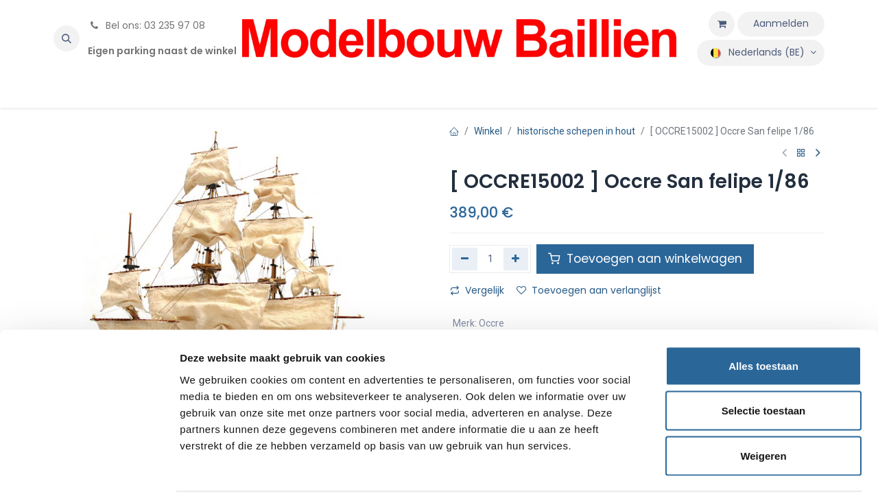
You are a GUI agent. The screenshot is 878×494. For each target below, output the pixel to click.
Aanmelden (781, 23)
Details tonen (741, 467)
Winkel (488, 131)
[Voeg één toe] (516, 259)
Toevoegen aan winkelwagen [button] (645, 258)
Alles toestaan (763, 314)
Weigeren (763, 404)
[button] (67, 38)
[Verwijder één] (464, 259)
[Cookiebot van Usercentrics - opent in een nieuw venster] (89, 467)
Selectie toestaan (764, 359)
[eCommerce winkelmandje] (722, 24)
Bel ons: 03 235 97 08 (146, 25)
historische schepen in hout (576, 131)
